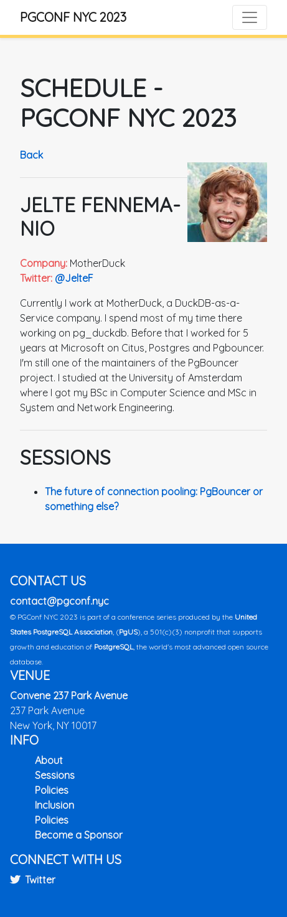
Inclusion (54, 805)
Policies (51, 790)
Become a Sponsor (79, 835)
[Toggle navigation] (249, 17)
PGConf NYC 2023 (73, 17)
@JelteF (74, 278)
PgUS (128, 631)
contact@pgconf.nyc (59, 601)
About (49, 760)
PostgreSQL (113, 646)
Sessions (55, 775)
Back (31, 155)
